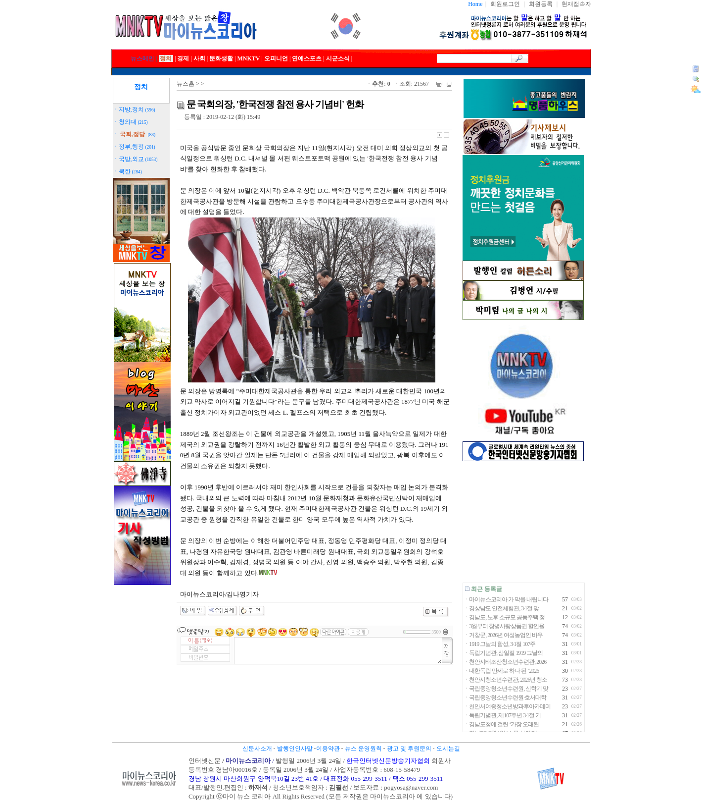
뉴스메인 (142, 58)
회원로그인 (505, 3)
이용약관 (328, 748)
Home (475, 3)
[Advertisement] (523, 522)
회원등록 (541, 3)
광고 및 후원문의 (409, 748)
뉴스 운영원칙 (363, 748)
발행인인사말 (295, 748)
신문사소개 (257, 748)
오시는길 (448, 748)
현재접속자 (576, 3)
